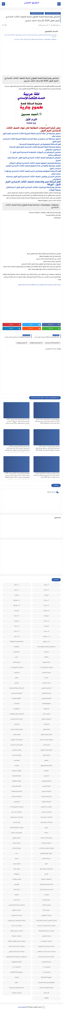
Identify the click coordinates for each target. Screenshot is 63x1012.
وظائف (46, 998)
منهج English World (17, 972)
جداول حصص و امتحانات (46, 848)
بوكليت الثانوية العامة (16, 827)
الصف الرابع (46, 755)
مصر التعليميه (46, 962)
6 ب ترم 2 (16, 636)
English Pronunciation (16, 641)
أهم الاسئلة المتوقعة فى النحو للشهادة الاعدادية (40, 144)
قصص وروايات (21, 343)
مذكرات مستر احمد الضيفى (46, 946)
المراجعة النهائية (37, 13)
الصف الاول (46, 729)
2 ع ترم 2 (46, 616)
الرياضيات (46, 724)
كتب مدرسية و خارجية (46, 889)
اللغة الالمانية (16, 776)
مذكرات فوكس (46, 936)
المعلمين (17, 802)
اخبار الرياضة (16, 662)
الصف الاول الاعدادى (17, 729)
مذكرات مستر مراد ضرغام (46, 957)
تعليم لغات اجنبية (16, 833)
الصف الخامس (16, 750)
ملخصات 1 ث (46, 967)
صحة (16, 858)
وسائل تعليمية (16, 993)
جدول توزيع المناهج (46, 853)
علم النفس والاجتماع (46, 869)
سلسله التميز (46, 858)
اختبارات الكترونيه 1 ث (16, 667)
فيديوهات (17, 874)
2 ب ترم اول (16, 600)
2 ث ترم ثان (46, 610)
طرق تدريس (16, 864)
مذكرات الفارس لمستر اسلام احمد (46, 920)
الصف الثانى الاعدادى (17, 745)
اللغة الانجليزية (46, 781)
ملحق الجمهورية (16, 962)
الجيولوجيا (17, 709)
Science (46, 652)
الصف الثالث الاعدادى (52, 13)
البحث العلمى (46, 683)
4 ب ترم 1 (16, 626)
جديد (16, 853)
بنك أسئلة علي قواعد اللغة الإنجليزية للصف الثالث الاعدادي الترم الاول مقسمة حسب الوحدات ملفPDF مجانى (47, 475)
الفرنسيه (16, 760)
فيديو (46, 874)
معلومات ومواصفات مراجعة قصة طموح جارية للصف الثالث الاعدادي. (35, 39)
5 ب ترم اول (46, 636)
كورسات (46, 895)
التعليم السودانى (46, 698)
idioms (46, 657)
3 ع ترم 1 (46, 626)
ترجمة (46, 833)
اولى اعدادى (16, 822)
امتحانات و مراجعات (46, 822)
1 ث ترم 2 (16, 590)
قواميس (16, 884)
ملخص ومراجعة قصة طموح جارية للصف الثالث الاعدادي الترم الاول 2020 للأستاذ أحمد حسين (30, 36)
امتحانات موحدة (46, 812)
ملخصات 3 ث (46, 972)
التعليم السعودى (16, 693)
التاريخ (17, 683)
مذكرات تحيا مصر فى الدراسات (46, 926)
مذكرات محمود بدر (46, 941)
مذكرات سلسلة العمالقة (46, 931)
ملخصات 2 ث (17, 967)
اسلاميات (17, 672)
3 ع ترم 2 (16, 621)
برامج (46, 827)
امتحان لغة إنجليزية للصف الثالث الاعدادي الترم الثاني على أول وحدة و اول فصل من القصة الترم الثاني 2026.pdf (47, 448)
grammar (17, 652)
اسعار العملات (46, 672)
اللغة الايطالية (16, 781)
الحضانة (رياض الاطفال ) (16, 714)
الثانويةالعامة (46, 703)
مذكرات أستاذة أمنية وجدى (17, 905)
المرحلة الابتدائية (46, 796)
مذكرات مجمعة (16, 936)
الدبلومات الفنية (46, 719)
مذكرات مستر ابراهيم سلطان (16, 941)
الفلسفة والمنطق (46, 765)
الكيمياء (46, 776)
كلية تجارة (17, 889)
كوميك (17, 895)
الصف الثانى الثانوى (46, 750)
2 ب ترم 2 (46, 600)
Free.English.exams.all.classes (46, 647)
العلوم (46, 760)
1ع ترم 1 (46, 595)
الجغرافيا (46, 709)
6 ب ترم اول (46, 641)
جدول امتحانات (16, 848)
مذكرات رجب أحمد (16, 926)
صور (46, 864)
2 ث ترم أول (16, 605)
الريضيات (16, 724)
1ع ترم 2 (16, 595)
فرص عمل (16, 869)
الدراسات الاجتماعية (17, 719)
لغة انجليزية (46, 900)
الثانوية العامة (16, 698)
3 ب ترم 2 (46, 621)
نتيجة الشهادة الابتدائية (16, 988)
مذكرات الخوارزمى (46, 915)
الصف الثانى (46, 745)
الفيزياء (16, 765)
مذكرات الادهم (16, 910)
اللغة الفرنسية (16, 786)
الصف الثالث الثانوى (17, 740)
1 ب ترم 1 (46, 585)
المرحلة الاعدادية (17, 796)
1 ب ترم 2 (16, 585)
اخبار (16, 657)
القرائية (46, 771)
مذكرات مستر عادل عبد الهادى (46, 951)
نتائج (16, 982)
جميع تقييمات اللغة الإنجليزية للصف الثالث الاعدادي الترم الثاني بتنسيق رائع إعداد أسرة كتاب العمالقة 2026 (47, 421)
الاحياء (46, 678)
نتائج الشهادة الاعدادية (46, 988)
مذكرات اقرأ (46, 910)
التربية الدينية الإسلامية (17, 688)
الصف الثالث (16, 734)
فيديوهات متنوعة (46, 879)
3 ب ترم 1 (16, 616)
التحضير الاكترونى (46, 688)
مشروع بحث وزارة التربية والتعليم (16, 957)
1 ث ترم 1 (46, 590)
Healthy (16, 647)
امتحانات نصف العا (46, 817)
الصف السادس (16, 755)
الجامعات (17, 703)
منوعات (16, 977)
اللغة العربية (46, 786)
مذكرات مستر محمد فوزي (16, 951)
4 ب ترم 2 (46, 631)
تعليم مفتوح (16, 838)
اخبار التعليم (46, 662)
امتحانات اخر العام (46, 807)
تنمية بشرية (16, 843)
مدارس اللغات (46, 905)
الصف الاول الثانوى (46, 734)
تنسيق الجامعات (46, 843)
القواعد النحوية (16, 771)
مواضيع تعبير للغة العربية (46, 982)
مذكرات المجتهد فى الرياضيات (17, 920)
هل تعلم (46, 993)
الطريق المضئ (31, 3)
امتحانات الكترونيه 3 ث (16, 807)
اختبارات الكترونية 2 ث (46, 667)
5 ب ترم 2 (16, 631)
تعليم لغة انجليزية (46, 838)
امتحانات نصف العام (16, 817)
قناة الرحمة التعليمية (46, 884)
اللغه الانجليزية (46, 791)
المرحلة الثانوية (46, 802)
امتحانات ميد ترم (17, 812)
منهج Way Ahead (46, 977)
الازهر (16, 678)
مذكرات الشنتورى (16, 915)
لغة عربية (17, 900)
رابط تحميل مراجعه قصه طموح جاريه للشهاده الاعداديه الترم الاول (39, 285)
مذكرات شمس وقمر (16, 931)
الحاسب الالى (46, 714)
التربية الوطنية (46, 693)
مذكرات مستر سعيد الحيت (16, 946)
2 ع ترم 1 (16, 610)
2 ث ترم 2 (46, 605)
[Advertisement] (31, 59)
